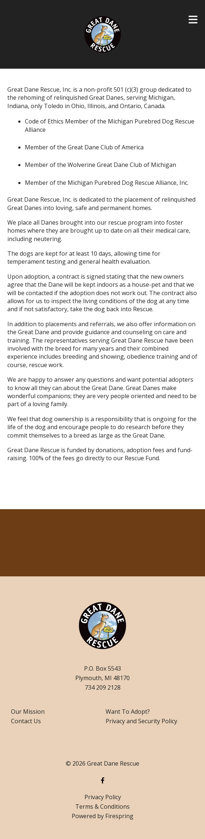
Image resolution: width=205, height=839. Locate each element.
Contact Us (26, 721)
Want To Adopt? (128, 712)
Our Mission (28, 712)
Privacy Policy (102, 797)
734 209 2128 (103, 687)
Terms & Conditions (102, 806)
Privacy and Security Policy (141, 721)
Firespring (119, 816)
